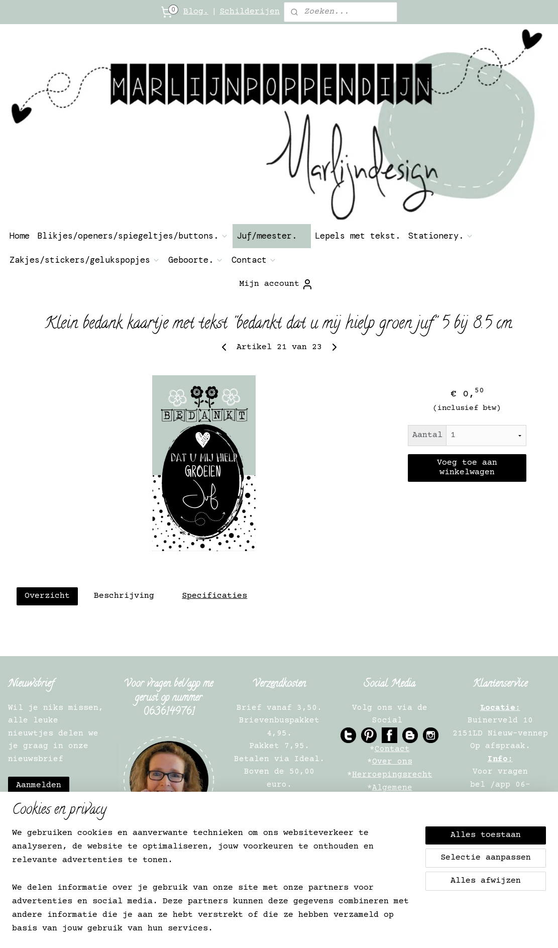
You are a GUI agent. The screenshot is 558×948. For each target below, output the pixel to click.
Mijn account (276, 284)
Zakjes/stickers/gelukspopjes (85, 259)
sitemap (256, 929)
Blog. (195, 12)
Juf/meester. (272, 235)
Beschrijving (123, 596)
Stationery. (441, 235)
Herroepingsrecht (392, 774)
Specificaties (214, 596)
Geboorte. (196, 259)
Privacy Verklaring (392, 813)
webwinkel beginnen (332, 929)
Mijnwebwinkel (436, 929)
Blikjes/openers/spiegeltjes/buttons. (133, 235)
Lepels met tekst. (357, 235)
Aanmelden (38, 785)
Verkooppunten (392, 852)
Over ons (392, 761)
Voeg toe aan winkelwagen (466, 467)
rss (284, 929)
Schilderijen (249, 12)
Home (20, 235)
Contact (254, 259)
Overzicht (46, 596)
